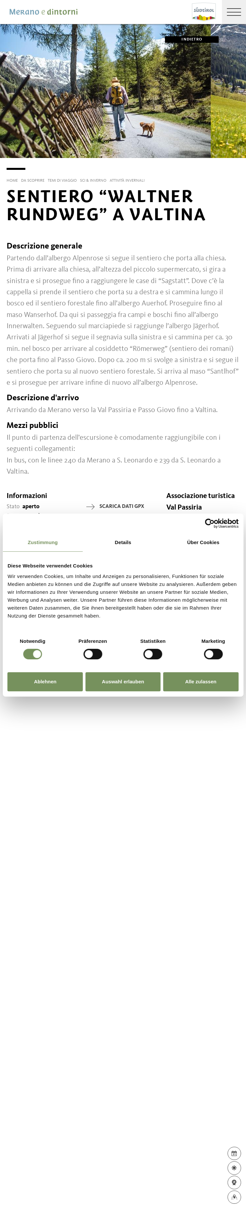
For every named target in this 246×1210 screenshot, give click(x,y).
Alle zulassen (200, 681)
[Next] (241, 157)
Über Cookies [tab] (203, 542)
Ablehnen (45, 681)
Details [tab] (123, 542)
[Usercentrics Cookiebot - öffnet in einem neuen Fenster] (209, 523)
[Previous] (5, 157)
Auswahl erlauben (123, 681)
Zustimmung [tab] (43, 542)
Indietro (183, 39)
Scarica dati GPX (115, 507)
